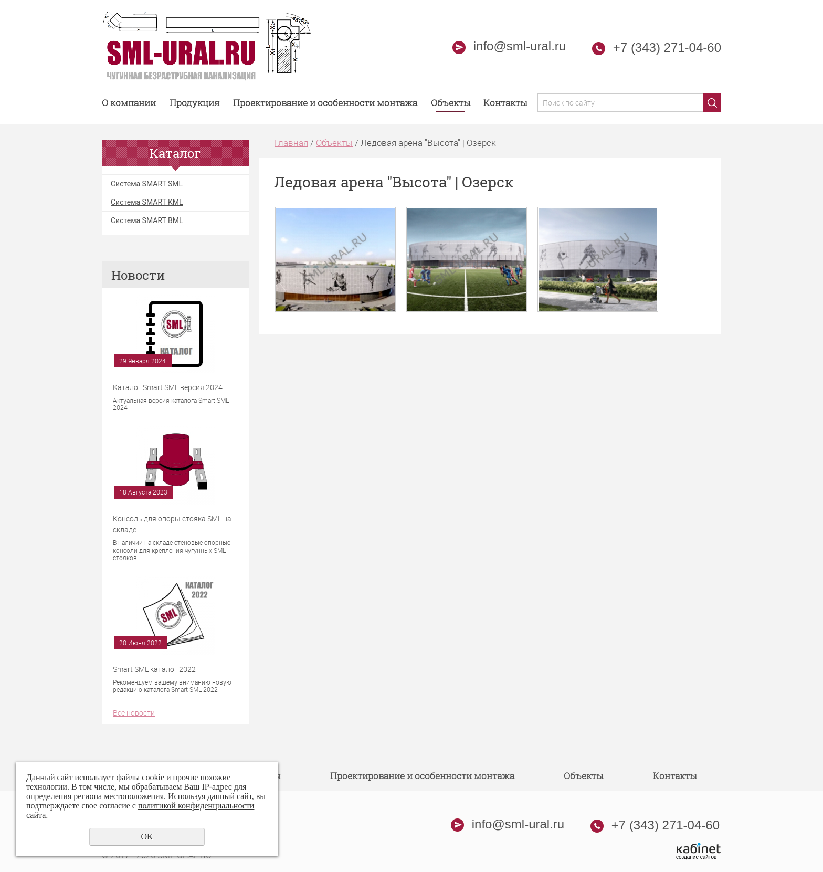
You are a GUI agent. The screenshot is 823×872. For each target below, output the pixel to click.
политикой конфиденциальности (196, 805)
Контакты (505, 103)
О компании (129, 103)
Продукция (195, 103)
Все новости (134, 713)
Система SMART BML (147, 220)
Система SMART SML (147, 184)
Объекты (450, 103)
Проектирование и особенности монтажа (325, 103)
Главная (291, 142)
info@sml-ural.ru (509, 46)
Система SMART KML (147, 202)
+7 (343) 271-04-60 (667, 47)
